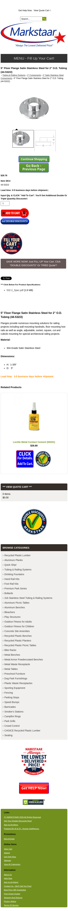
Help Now (8, 878)
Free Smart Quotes (12, 894)
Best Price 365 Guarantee (15, 890)
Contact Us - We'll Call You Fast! (17, 886)
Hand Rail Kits (11, 579)
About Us (8, 875)
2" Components (34, 75)
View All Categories (12, 864)
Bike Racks (10, 650)
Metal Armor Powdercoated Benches (23, 659)
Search (7, 853)
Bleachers (9, 612)
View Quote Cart (42, 10)
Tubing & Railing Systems (13, 75)
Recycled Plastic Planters (17, 640)
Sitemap (7, 860)
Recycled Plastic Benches (18, 636)
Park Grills (9, 721)
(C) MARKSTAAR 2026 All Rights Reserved (22, 817)
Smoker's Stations (13, 711)
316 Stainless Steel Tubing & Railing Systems (28, 598)
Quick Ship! (10, 564)
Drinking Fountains (14, 574)
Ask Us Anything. (11, 825)
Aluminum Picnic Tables (16, 602)
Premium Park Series (15, 588)
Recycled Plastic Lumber (17, 555)
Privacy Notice (10, 901)
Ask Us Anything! (11, 882)
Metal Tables (11, 669)
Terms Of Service (11, 905)
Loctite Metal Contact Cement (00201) (34, 442)
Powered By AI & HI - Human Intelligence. (21, 829)
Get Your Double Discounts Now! (18, 821)
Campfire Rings (12, 716)
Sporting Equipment (14, 688)
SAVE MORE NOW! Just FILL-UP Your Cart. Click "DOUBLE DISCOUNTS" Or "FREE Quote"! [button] (33, 263)
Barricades (10, 707)
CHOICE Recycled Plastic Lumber (22, 730)
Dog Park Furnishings (15, 678)
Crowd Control (11, 725)
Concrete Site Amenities (17, 631)
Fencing (8, 692)
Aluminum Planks (13, 560)
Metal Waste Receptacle (17, 664)
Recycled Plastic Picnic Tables (20, 645)
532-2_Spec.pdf (15, 290)
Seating (8, 735)
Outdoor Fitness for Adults (18, 621)
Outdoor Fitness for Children (19, 626)
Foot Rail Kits (11, 583)
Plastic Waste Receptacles (18, 683)
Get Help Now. (25, 10)
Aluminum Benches (14, 607)
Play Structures (12, 617)
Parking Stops (11, 697)
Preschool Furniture (14, 673)
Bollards (8, 593)
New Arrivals (9, 839)
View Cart (8, 849)
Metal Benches (12, 654)
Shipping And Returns (13, 898)
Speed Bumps (11, 702)
